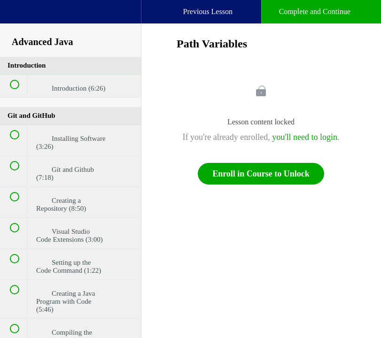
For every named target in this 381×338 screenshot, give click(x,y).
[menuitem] (70, 21)
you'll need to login (304, 137)
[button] (16, 16)
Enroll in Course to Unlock (261, 173)
